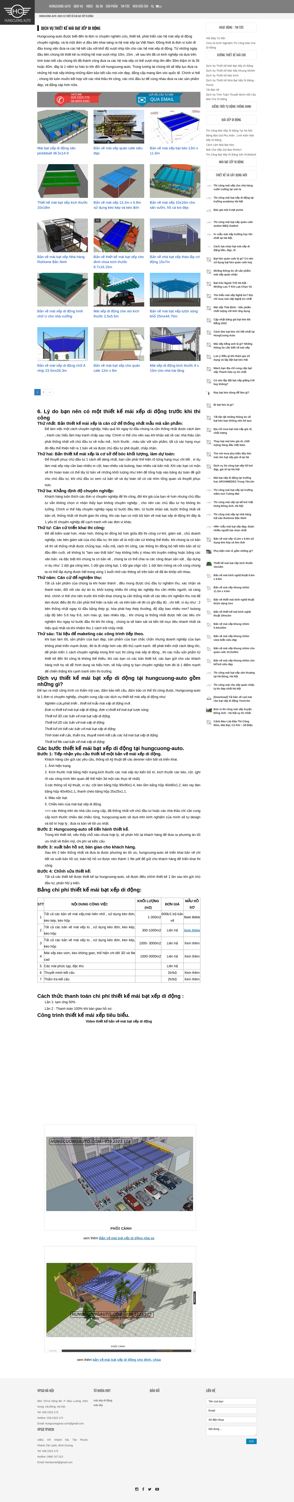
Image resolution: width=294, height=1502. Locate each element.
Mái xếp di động (231, 119)
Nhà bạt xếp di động (231, 162)
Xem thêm (192, 917)
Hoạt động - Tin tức (231, 27)
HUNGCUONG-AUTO (47, 16)
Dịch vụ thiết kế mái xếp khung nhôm (230, 70)
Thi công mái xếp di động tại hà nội (229, 130)
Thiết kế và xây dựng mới (231, 175)
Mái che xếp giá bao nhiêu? (224, 149)
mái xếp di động (103, 1400)
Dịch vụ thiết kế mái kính (222, 75)
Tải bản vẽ (212, 89)
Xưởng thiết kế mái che (231, 55)
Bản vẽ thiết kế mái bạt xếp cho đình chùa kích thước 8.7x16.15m (119, 262)
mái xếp (98, 1405)
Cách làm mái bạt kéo (220, 145)
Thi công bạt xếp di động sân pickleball (231, 154)
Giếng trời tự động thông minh (231, 106)
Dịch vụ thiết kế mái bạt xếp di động (75, 16)
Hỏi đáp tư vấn (215, 38)
